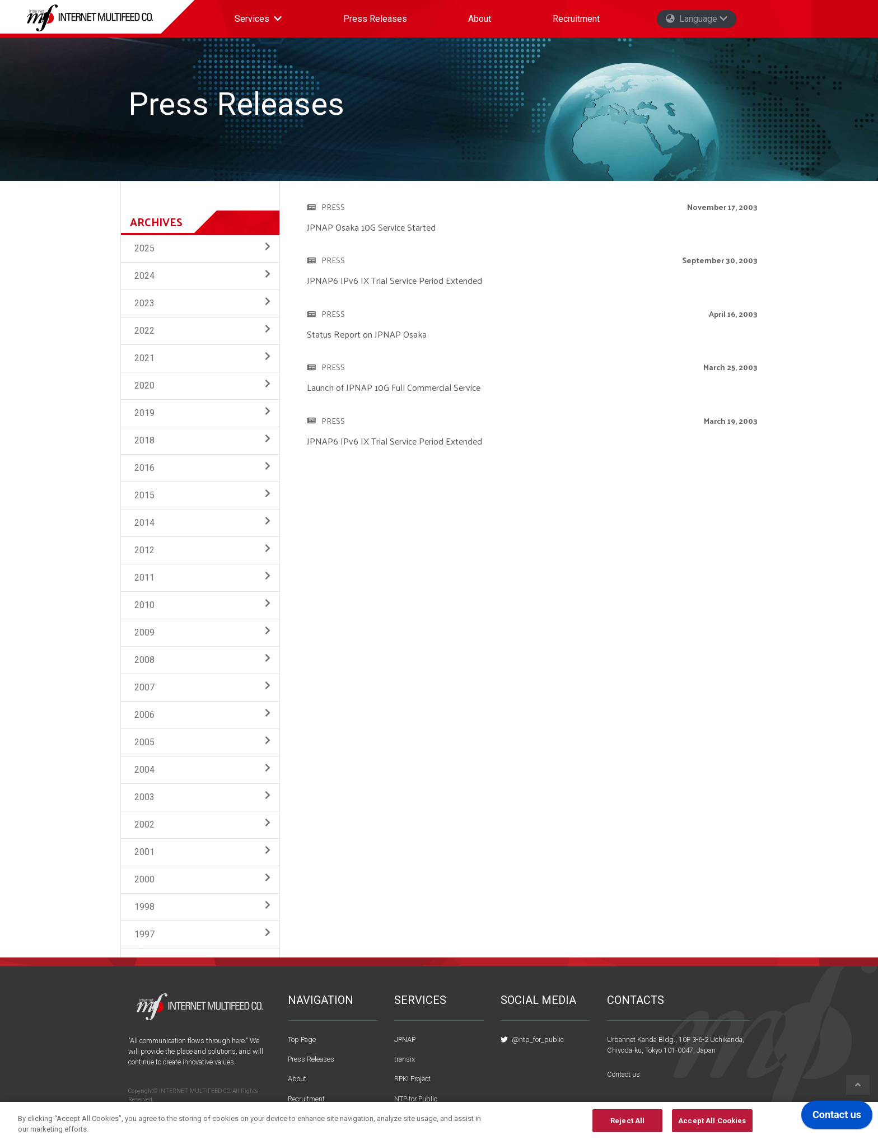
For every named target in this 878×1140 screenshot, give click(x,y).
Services (263, 21)
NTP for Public (415, 1099)
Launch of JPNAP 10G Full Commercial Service (393, 387)
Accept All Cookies (712, 1126)
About (479, 18)
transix (404, 1059)
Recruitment (576, 18)
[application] (837, 1117)
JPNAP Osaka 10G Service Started (371, 227)
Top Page (302, 1039)
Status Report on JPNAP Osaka (367, 334)
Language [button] (696, 18)
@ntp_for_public (532, 1039)
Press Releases (375, 18)
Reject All (627, 1126)
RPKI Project (412, 1078)
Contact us (623, 1074)
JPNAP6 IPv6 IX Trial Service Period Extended (394, 280)
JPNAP (404, 1039)
